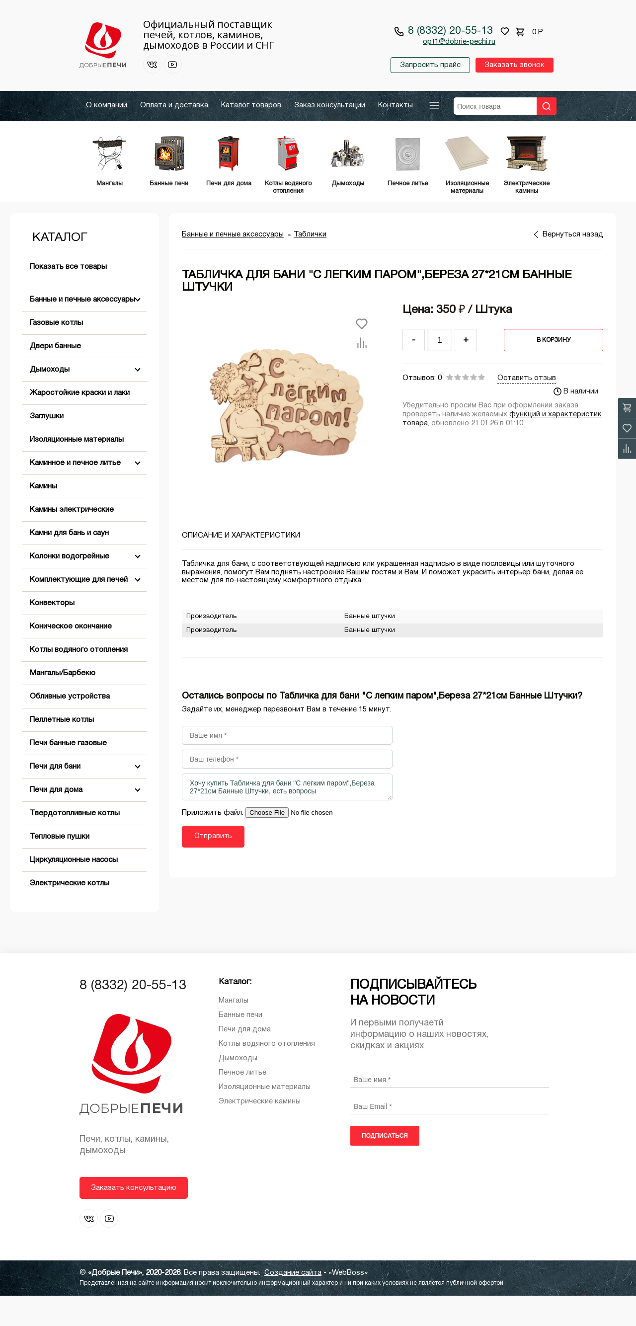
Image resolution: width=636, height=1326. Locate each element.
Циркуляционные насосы (74, 890)
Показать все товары (68, 297)
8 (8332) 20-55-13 (450, 31)
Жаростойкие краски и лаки (80, 423)
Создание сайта (292, 1303)
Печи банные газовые (68, 773)
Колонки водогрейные (69, 586)
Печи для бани (55, 796)
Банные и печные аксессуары (82, 329)
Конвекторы (52, 633)
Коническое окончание (71, 656)
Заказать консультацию (133, 1218)
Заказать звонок (514, 65)
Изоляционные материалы (77, 470)
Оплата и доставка (174, 105)
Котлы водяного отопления (79, 680)
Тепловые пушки (59, 866)
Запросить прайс (429, 65)
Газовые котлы (56, 353)
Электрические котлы (69, 913)
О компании (106, 105)
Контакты (395, 105)
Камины (43, 516)
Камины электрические (72, 540)
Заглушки (47, 446)
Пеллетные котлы (62, 750)
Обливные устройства (70, 726)
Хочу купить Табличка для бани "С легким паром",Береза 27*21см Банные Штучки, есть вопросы (287, 817)
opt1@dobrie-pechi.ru (459, 41)
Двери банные (55, 376)
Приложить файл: (213, 843)
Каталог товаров (251, 105)
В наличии (576, 422)
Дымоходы (50, 399)
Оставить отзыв (526, 408)
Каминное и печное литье (75, 493)
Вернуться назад (573, 264)
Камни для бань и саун (69, 563)
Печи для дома (56, 820)
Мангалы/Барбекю (62, 703)
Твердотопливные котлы (75, 843)
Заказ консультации (329, 105)
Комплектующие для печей (79, 610)
